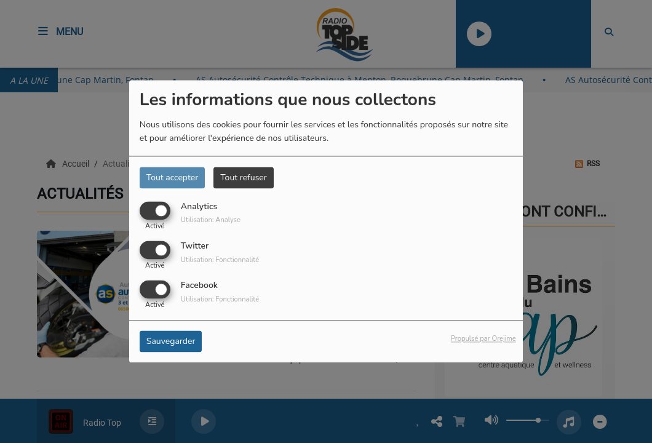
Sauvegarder (171, 342)
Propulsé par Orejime (483, 339)
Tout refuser (243, 177)
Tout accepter (172, 177)
